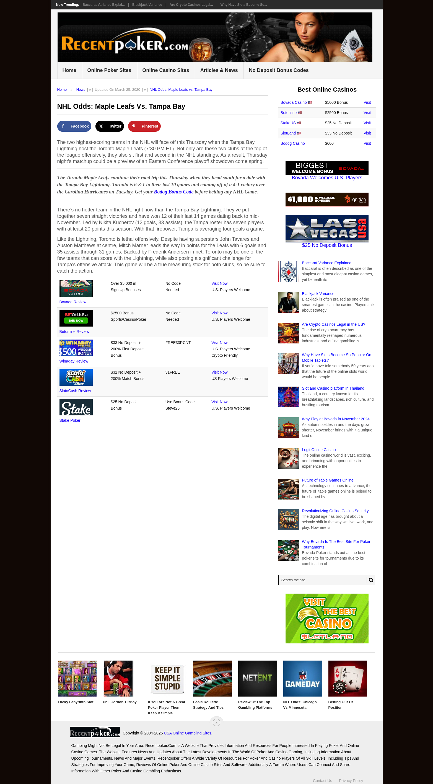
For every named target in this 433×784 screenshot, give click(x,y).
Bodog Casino (293, 143)
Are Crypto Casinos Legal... (191, 5)
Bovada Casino (294, 102)
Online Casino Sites (165, 70)
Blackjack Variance (147, 5)
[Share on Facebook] (74, 126)
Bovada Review (72, 302)
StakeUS (288, 123)
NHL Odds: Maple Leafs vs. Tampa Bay (181, 89)
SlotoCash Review (75, 391)
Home (69, 70)
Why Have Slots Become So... (244, 5)
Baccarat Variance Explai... (104, 5)
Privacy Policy (351, 778)
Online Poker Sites (109, 70)
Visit (367, 102)
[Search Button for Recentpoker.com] (370, 580)
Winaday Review (73, 361)
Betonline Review (74, 331)
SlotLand (288, 133)
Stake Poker (70, 420)
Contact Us (322, 778)
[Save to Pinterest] (144, 126)
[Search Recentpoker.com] (327, 580)
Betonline (289, 112)
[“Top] (216, 722)
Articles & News (219, 70)
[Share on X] (109, 126)
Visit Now (219, 283)
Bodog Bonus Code (173, 192)
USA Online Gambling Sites (137, 733)
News (80, 89)
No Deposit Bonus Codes (279, 70)
